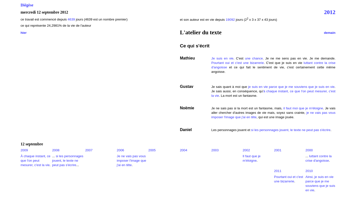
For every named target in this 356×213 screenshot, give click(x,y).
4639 (72, 19)
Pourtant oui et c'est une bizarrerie (237, 63)
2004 (183, 150)
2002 (246, 150)
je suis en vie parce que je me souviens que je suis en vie (291, 87)
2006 (120, 150)
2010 (309, 171)
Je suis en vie (222, 58)
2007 (89, 150)
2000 (309, 150)
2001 (278, 150)
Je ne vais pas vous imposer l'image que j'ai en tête (131, 160)
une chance (254, 58)
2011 (278, 171)
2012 (329, 12)
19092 (230, 19)
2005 (152, 150)
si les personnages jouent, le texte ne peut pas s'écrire (291, 130)
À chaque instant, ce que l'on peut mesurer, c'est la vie (35, 160)
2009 (24, 150)
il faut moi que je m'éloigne (303, 108)
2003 (215, 150)
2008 (56, 150)
